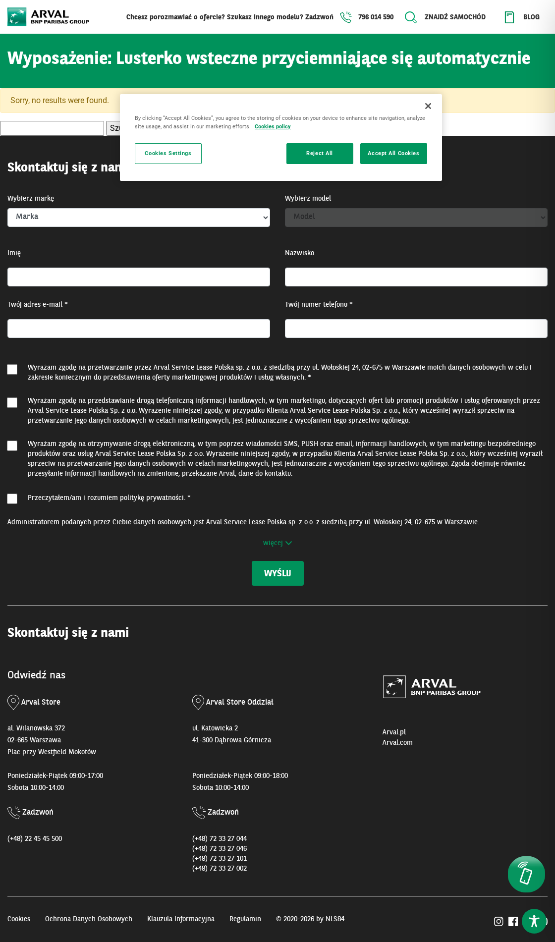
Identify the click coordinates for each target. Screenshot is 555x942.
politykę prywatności (152, 498)
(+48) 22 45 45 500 (34, 838)
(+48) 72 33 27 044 (219, 838)
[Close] (428, 106)
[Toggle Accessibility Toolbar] (534, 921)
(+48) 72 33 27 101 (219, 858)
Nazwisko (299, 253)
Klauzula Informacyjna (181, 919)
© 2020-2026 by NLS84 (310, 919)
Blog (531, 17)
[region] (281, 137)
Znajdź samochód (455, 17)
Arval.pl (394, 732)
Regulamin (245, 919)
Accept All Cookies (393, 153)
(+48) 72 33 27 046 (219, 848)
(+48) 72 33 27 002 (219, 868)
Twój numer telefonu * (319, 304)
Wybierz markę (30, 198)
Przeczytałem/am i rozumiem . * (109, 498)
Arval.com (398, 742)
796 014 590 (375, 17)
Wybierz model (308, 198)
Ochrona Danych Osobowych (88, 919)
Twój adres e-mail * (37, 304)
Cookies (18, 919)
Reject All (319, 153)
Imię (14, 253)
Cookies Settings (168, 153)
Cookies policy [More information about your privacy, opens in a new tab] (273, 126)
